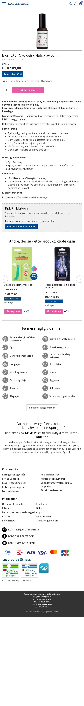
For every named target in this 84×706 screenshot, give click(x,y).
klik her (42, 437)
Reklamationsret (50, 474)
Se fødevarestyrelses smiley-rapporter (57, 484)
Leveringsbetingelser (14, 482)
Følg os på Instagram (18, 543)
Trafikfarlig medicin (47, 520)
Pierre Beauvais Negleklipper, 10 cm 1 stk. (61, 286)
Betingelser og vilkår (13, 474)
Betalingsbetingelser (14, 487)
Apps (39, 512)
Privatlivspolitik (10, 478)
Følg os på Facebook (18, 536)
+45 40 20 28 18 (35, 433)
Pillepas (6, 508)
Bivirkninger (9, 520)
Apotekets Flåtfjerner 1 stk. (18, 284)
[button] (3, 3)
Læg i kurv (27, 90)
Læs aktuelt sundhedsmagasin (19, 512)
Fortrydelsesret (11, 491)
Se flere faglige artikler (42, 407)
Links (39, 508)
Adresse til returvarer (53, 478)
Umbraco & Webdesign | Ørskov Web (42, 611)
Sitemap (27, 580)
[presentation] (4, 279)
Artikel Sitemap (10, 580)
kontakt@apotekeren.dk (20, 529)
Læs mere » (10, 289)
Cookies (6, 516)
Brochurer (41, 504)
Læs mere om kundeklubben (21, 226)
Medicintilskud (44, 516)
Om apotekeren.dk (12, 504)
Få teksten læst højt (52, 490)
